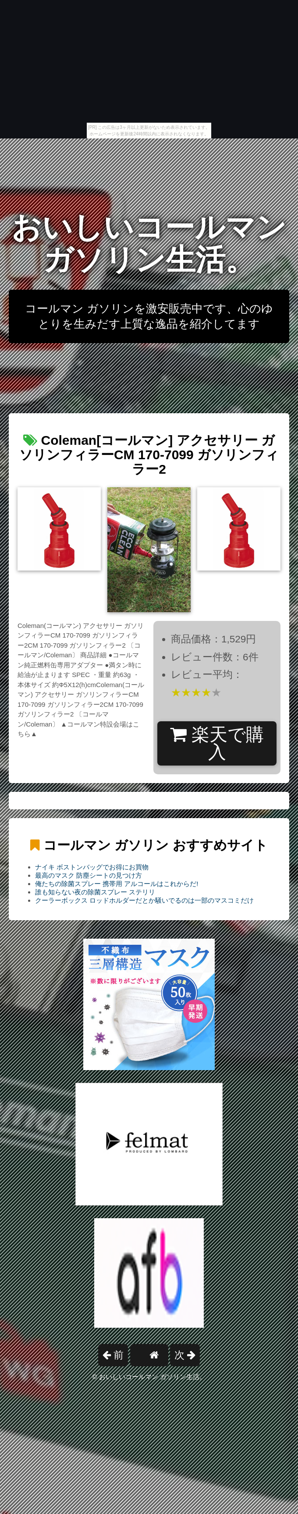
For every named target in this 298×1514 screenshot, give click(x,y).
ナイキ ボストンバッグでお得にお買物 (92, 867)
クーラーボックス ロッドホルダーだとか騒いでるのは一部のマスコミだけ (144, 900)
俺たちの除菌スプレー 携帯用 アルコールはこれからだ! (117, 883)
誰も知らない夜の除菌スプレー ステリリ (95, 892)
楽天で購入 (217, 743)
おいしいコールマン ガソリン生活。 (149, 243)
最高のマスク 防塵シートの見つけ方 (88, 875)
